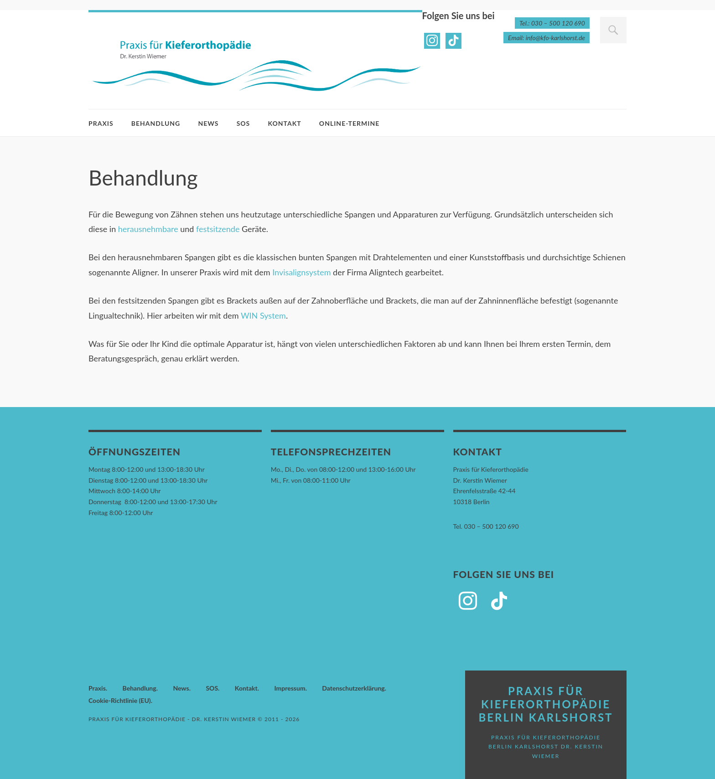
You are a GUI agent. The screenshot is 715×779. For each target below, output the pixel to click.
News (208, 123)
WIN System (263, 315)
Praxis (101, 123)
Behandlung (156, 123)
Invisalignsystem (301, 272)
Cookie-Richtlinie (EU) (119, 700)
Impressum (289, 688)
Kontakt (284, 123)
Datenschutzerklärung (353, 688)
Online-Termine (349, 123)
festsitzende (217, 229)
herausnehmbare (148, 229)
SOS (243, 123)
